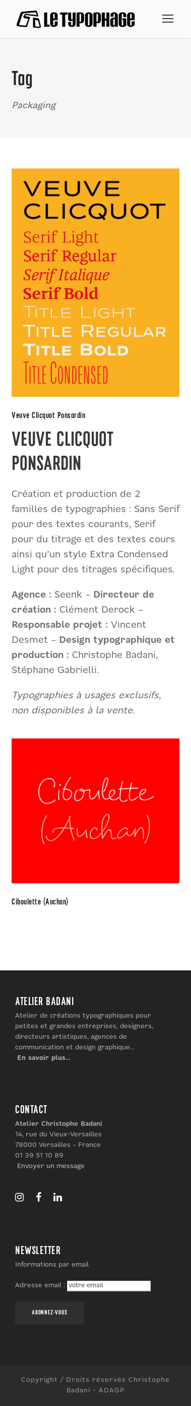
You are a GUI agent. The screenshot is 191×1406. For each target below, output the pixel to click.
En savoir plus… (44, 1057)
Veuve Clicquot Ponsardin (48, 415)
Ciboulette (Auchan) (40, 902)
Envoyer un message (51, 1166)
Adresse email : (41, 1285)
